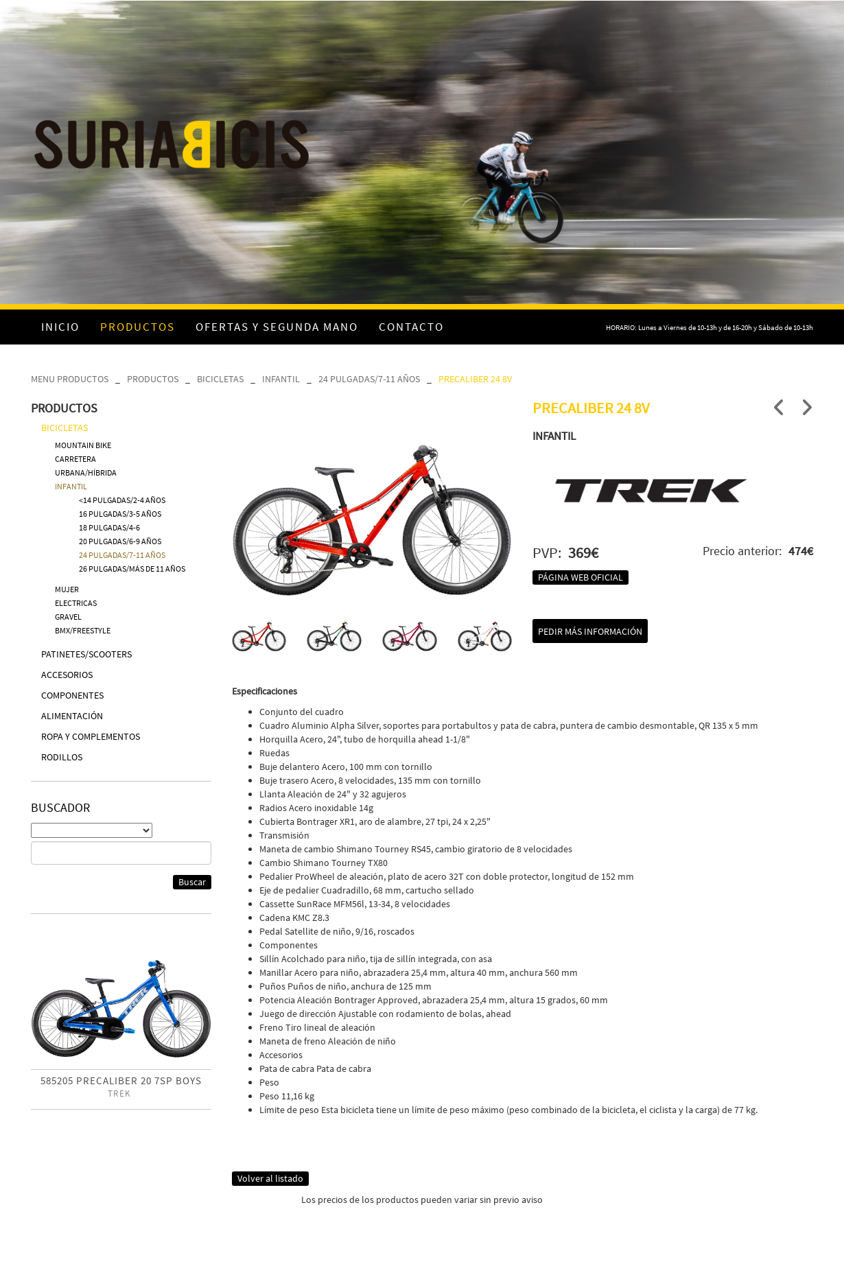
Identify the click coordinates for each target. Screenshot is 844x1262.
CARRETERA (75, 459)
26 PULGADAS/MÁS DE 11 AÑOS (132, 568)
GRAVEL (68, 616)
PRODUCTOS (152, 379)
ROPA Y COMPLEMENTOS (90, 736)
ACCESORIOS (67, 674)
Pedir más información (590, 631)
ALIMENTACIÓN (72, 716)
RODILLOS (61, 757)
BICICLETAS (220, 379)
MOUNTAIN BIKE (83, 445)
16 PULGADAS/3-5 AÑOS (120, 514)
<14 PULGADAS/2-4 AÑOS (122, 500)
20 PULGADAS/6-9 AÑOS (120, 541)
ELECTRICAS (76, 603)
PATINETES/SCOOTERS (86, 654)
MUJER (67, 589)
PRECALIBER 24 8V (475, 379)
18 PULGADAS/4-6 (109, 527)
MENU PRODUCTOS (69, 379)
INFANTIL (281, 379)
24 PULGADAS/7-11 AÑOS (369, 379)
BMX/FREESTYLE (82, 630)
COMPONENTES (72, 695)
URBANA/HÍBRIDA (86, 472)
